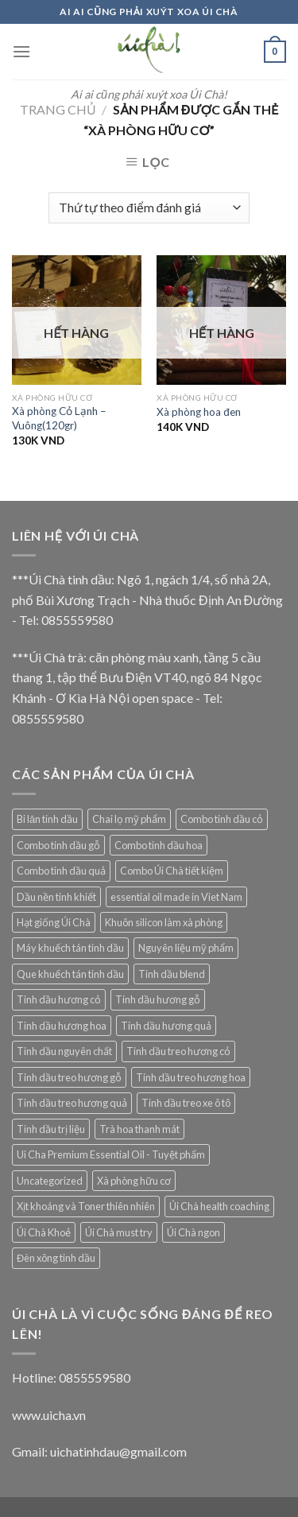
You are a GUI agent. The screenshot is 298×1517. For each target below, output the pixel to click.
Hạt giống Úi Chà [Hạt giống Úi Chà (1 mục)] (54, 922)
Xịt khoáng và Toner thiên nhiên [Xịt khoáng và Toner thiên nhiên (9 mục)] (86, 1206)
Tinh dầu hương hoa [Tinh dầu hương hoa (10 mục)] (61, 1025)
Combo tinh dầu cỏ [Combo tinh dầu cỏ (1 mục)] (221, 819)
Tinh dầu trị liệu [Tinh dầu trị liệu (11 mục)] (51, 1129)
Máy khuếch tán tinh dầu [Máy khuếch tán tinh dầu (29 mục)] (70, 947)
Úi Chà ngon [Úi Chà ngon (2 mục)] (193, 1232)
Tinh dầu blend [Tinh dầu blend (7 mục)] (171, 974)
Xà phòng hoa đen (199, 411)
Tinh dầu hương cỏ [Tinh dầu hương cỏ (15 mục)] (59, 999)
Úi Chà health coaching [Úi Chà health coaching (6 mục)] (219, 1206)
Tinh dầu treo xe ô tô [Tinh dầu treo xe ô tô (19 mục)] (185, 1102)
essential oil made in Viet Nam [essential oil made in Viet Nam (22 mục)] (176, 896)
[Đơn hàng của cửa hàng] (148, 207)
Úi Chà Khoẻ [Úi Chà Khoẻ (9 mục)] (44, 1232)
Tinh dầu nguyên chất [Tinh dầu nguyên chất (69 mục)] (64, 1051)
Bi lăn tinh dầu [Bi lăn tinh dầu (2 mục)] (47, 819)
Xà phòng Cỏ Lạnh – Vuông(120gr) (59, 418)
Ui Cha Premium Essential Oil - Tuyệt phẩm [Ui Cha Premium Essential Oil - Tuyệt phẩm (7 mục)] (111, 1154)
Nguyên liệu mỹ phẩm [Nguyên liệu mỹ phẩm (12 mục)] (186, 947)
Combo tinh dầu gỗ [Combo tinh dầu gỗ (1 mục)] (58, 845)
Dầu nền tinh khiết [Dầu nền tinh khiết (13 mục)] (56, 896)
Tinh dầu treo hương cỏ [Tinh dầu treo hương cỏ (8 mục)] (178, 1051)
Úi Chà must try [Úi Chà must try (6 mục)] (119, 1232)
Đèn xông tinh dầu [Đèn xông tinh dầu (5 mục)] (56, 1257)
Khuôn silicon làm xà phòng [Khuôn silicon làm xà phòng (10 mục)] (164, 922)
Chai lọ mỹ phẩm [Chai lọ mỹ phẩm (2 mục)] (129, 819)
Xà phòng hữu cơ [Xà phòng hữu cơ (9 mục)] (134, 1180)
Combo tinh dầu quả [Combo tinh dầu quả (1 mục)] (61, 870)
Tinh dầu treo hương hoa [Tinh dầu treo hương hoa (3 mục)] (191, 1077)
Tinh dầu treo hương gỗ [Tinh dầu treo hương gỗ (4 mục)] (69, 1077)
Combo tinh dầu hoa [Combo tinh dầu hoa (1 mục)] (158, 845)
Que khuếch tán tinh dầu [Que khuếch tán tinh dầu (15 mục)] (70, 974)
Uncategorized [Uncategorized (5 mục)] (50, 1180)
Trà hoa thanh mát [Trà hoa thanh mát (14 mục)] (139, 1129)
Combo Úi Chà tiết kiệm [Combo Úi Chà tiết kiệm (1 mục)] (171, 870)
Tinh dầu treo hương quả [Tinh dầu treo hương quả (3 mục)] (72, 1102)
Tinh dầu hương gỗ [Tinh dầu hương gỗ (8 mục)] (157, 999)
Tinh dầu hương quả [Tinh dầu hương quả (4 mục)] (166, 1025)
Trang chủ (58, 109)
